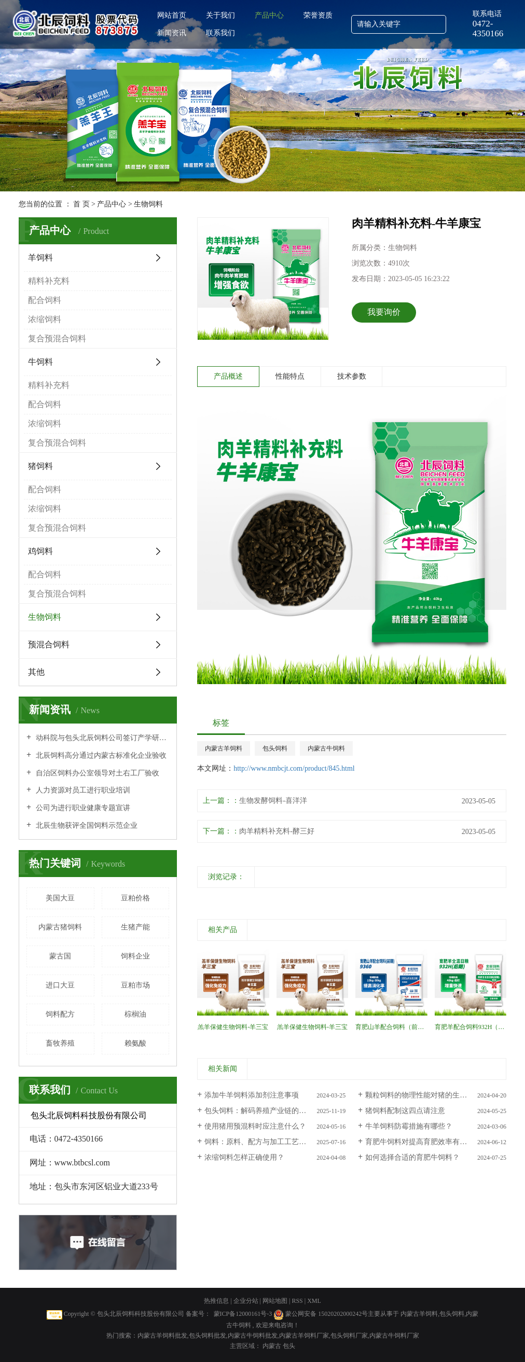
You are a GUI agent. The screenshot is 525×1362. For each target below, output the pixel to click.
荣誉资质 (318, 15)
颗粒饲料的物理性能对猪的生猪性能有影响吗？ (435, 1095)
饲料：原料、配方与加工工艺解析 (258, 1142)
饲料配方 (60, 1014)
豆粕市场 (135, 985)
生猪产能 (135, 927)
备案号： (198, 1313)
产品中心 (269, 15)
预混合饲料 (49, 644)
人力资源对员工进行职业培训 (82, 790)
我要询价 (383, 312)
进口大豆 (60, 985)
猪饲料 (40, 466)
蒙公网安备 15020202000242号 (326, 1313)
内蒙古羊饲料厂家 (304, 1335)
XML (314, 1300)
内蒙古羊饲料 (223, 748)
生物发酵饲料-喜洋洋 (273, 800)
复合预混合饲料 (57, 338)
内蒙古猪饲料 (60, 927)
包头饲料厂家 (349, 1335)
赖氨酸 (135, 1043)
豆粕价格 (135, 898)
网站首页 (171, 15)
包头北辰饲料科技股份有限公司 (140, 1313)
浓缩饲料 (44, 319)
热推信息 (216, 1300)
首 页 (81, 204)
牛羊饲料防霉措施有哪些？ (408, 1126)
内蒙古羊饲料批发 (162, 1335)
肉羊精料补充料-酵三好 (276, 831)
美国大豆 (60, 898)
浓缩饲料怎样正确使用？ (244, 1157)
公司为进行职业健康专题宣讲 (82, 808)
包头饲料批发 (207, 1335)
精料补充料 (49, 280)
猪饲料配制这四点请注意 (405, 1111)
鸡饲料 (40, 551)
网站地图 (275, 1300)
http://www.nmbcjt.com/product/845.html (294, 768)
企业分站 (245, 1300)
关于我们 (220, 15)
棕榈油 (135, 1014)
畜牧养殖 (60, 1043)
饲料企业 (135, 956)
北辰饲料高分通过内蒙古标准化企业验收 (100, 755)
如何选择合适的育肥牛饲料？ (412, 1157)
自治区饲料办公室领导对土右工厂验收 (96, 773)
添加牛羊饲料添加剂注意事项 (251, 1095)
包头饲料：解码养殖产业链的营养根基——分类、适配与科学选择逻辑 (275, 1111)
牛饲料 (40, 361)
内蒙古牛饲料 (326, 748)
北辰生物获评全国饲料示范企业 (85, 825)
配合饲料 (44, 300)
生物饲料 (148, 204)
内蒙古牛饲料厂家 (394, 1335)
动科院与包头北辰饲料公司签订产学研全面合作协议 (101, 738)
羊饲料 (40, 257)
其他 (36, 672)
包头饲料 (274, 748)
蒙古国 (60, 956)
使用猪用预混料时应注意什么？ (255, 1126)
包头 (289, 1346)
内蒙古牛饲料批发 (253, 1335)
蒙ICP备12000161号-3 (243, 1313)
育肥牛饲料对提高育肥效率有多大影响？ (430, 1142)
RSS (297, 1300)
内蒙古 (272, 1346)
